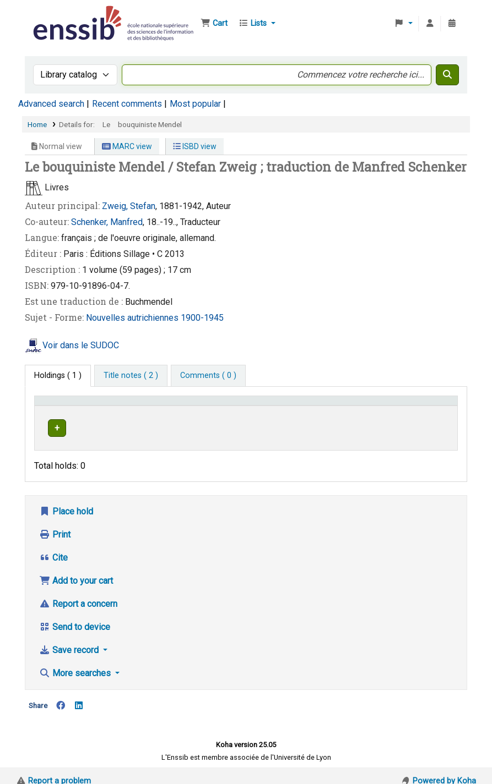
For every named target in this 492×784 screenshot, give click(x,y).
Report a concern (78, 593)
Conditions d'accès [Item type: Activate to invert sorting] (73, 405)
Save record (70, 639)
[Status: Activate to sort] (431, 405)
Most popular (195, 103)
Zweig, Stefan (128, 206)
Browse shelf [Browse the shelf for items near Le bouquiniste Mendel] (359, 426)
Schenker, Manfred (107, 222)
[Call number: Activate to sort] (349, 405)
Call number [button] (319, 405)
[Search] (447, 74)
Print (55, 524)
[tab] (130, 376)
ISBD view (195, 146)
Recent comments (127, 103)
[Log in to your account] (429, 23)
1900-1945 (202, 317)
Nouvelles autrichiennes (133, 317)
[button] (214, 23)
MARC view (127, 146)
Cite (53, 547)
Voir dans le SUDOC (80, 345)
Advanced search (51, 103)
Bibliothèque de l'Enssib (58, 15)
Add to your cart (76, 570)
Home (37, 124)
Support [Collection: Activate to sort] (157, 405)
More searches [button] (76, 662)
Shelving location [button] (231, 405)
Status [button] (422, 405)
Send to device (74, 616)
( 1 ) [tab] (58, 375)
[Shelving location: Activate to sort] (245, 405)
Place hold (66, 501)
